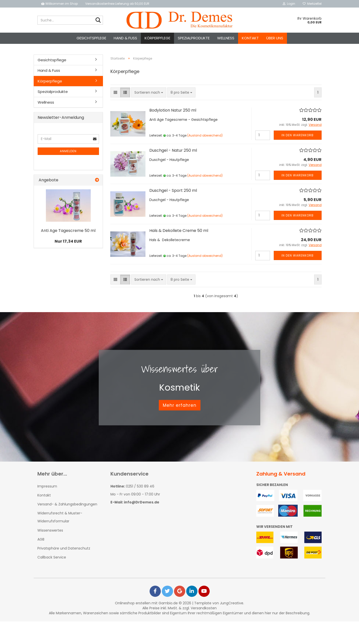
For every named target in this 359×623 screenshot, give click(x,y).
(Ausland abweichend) (205, 137)
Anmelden (68, 152)
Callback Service (51, 558)
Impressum (47, 487)
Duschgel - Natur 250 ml (173, 152)
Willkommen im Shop (59, 3)
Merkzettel (312, 3)
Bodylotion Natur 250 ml (172, 112)
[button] (115, 94)
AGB (40, 540)
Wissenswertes (50, 531)
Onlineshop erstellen (133, 604)
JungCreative (231, 604)
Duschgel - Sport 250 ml (173, 192)
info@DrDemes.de (141, 503)
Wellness (225, 38)
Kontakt (250, 38)
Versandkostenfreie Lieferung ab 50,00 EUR (117, 3)
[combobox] (148, 94)
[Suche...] (98, 20)
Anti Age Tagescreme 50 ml (68, 232)
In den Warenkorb (297, 137)
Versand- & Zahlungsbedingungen (67, 505)
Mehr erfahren (179, 407)
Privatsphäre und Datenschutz (63, 549)
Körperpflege (157, 38)
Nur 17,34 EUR (68, 243)
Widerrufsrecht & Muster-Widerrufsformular (59, 518)
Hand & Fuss (125, 38)
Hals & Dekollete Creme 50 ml (178, 232)
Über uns (274, 38)
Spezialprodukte (194, 38)
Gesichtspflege (91, 38)
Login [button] (289, 3)
